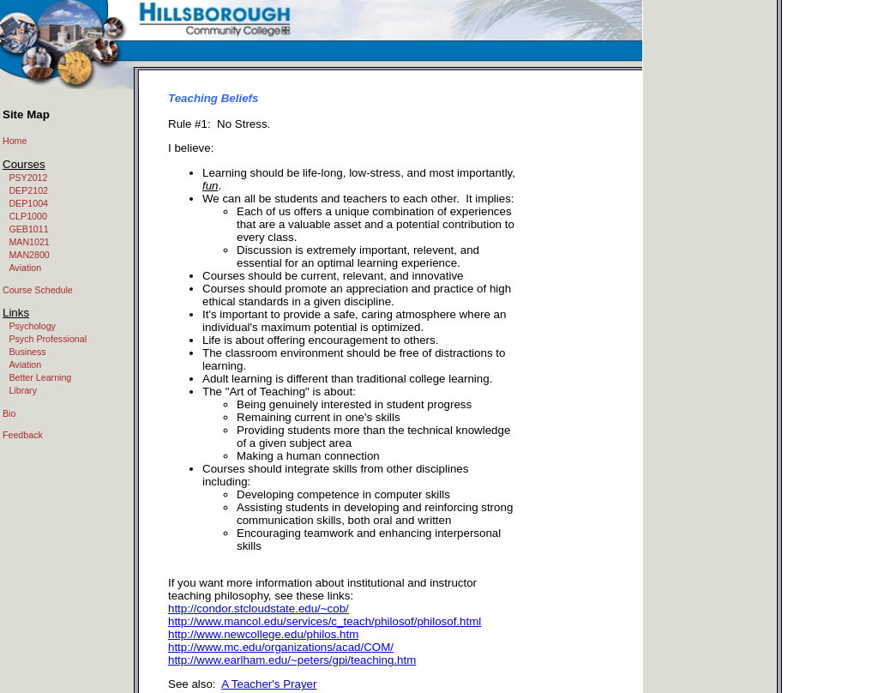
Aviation (25, 267)
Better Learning (40, 377)
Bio (9, 413)
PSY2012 (28, 177)
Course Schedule (38, 290)
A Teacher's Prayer (268, 684)
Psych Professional (48, 339)
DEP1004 (28, 203)
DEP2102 (28, 190)
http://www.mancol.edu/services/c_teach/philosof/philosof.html (324, 621)
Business (27, 351)
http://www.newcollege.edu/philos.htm (263, 634)
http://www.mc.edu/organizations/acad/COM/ (281, 647)
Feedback (23, 435)
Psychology (32, 326)
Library (23, 390)
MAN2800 (29, 255)
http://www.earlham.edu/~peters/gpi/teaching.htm (292, 660)
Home (15, 141)
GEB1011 (28, 229)
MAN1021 (29, 242)
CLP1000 (27, 216)
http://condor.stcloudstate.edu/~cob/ (258, 608)
